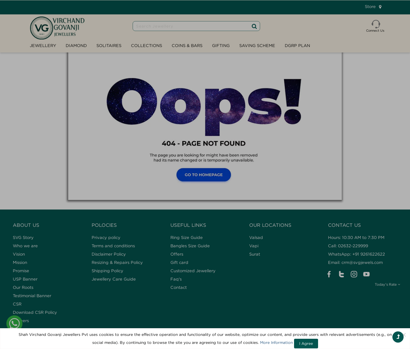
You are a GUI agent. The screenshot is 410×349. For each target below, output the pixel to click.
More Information (276, 342)
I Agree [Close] (306, 343)
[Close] (404, 334)
